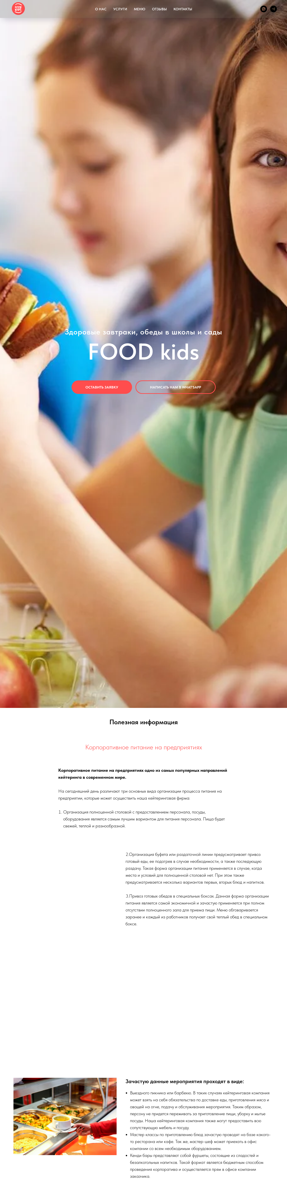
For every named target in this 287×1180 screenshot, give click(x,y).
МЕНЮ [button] (139, 9)
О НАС (101, 9)
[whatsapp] (263, 9)
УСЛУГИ (120, 9)
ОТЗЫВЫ (159, 9)
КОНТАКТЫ (183, 9)
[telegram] (273, 9)
